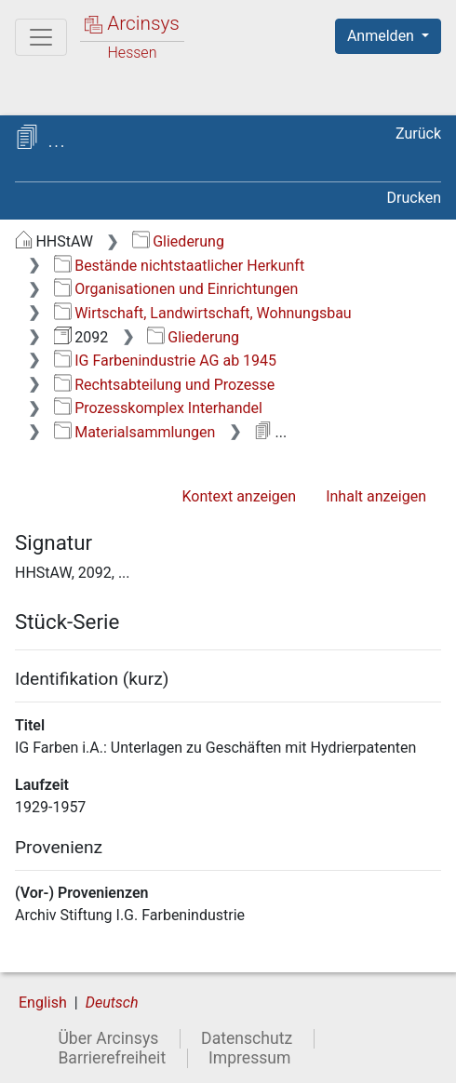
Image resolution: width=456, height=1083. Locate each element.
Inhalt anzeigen (376, 496)
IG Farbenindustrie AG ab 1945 (165, 360)
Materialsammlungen (135, 432)
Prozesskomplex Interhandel (158, 408)
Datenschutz (246, 1038)
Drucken (414, 198)
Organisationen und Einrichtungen (176, 289)
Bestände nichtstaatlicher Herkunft (179, 265)
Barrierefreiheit (112, 1058)
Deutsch (112, 1002)
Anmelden (382, 36)
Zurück (418, 133)
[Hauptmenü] (41, 37)
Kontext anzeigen (238, 496)
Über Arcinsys (108, 1038)
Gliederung (178, 241)
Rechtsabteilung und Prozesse (164, 385)
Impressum (249, 1058)
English (43, 1002)
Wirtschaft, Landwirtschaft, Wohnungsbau (203, 313)
